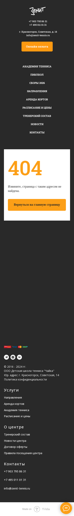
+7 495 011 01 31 (15, 480)
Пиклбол (37, 74)
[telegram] (6, 357)
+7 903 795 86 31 (38, 21)
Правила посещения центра (23, 453)
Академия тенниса (37, 66)
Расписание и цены (37, 107)
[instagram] (12, 357)
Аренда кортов (37, 99)
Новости (37, 124)
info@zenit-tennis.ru (38, 35)
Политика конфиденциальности (25, 379)
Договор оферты (15, 447)
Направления (37, 91)
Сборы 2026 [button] (37, 83)
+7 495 (33, 24)
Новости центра (15, 441)
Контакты (37, 132)
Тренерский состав (37, 116)
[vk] (19, 357)
